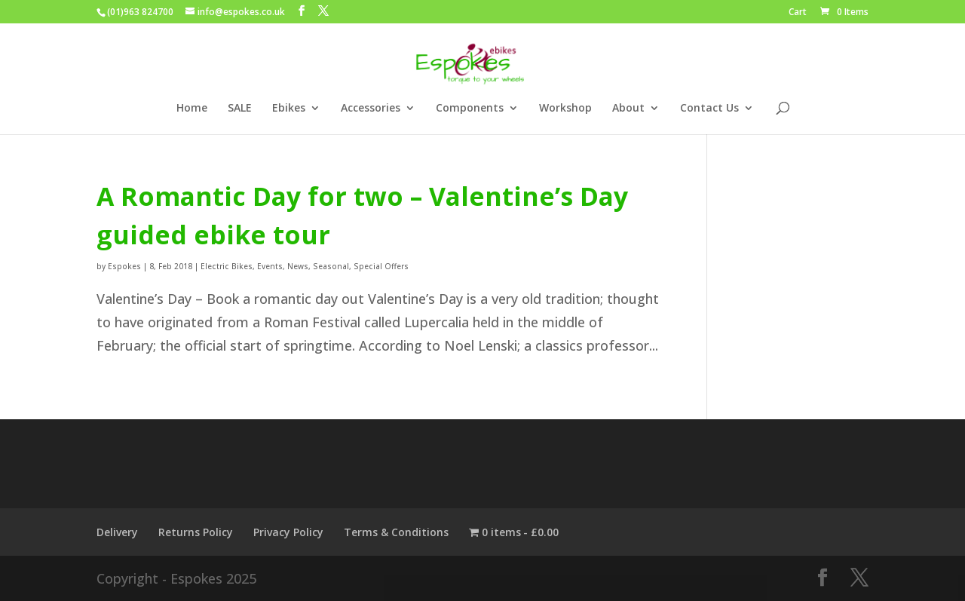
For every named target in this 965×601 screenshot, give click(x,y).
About (628, 109)
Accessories (370, 109)
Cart (798, 13)
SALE (240, 109)
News (297, 266)
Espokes (124, 266)
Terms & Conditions (396, 532)
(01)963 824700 (140, 11)
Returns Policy (195, 532)
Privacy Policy (288, 532)
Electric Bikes (227, 266)
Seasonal (331, 266)
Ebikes (288, 109)
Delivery (117, 532)
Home (191, 109)
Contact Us (709, 109)
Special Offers (381, 266)
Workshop (565, 109)
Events (270, 266)
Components (470, 109)
